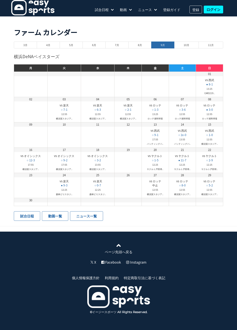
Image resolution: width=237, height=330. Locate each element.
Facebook (111, 262)
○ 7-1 (64, 109)
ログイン (213, 9)
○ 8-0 (182, 185)
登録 (195, 9)
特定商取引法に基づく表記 (144, 277)
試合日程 (102, 9)
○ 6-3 (97, 109)
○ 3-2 (97, 160)
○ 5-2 (209, 185)
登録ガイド (171, 9)
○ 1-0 (209, 135)
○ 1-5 (155, 160)
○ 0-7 (97, 185)
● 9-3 (64, 185)
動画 (123, 9)
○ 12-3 (31, 160)
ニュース (145, 9)
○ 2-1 (128, 109)
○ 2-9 (209, 160)
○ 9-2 (64, 160)
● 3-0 (209, 109)
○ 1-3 (155, 109)
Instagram (136, 262)
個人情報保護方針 (86, 277)
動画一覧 (55, 216)
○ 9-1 (155, 135)
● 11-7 (182, 160)
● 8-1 (209, 84)
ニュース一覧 (86, 216)
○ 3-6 (182, 109)
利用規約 (112, 277)
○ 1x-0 (182, 135)
